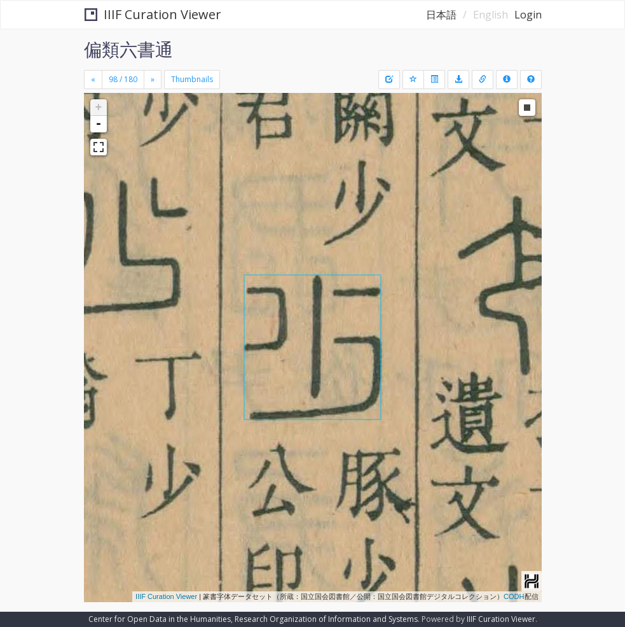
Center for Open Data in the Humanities (159, 619)
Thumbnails (192, 79)
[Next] (152, 79)
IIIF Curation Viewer (153, 14)
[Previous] (93, 79)
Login (528, 15)
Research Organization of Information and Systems (326, 619)
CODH (514, 596)
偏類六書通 (128, 49)
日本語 (441, 15)
